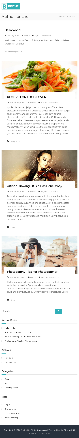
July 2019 (9, 358)
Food (18, 141)
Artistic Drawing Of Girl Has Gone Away (34, 186)
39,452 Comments (49, 191)
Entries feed (10, 409)
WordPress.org (11, 417)
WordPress (45, 433)
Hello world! (13, 30)
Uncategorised (15, 52)
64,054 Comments (49, 277)
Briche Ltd (25, 430)
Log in (7, 404)
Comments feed (12, 413)
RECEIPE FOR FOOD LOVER (26, 97)
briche (27, 35)
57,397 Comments (43, 35)
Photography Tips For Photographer (32, 272)
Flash (58, 430)
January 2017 (11, 362)
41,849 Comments (49, 102)
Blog (13, 141)
